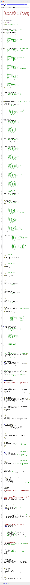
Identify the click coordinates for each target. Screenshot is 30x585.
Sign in (28, 1)
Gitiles (5, 583)
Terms (10, 583)
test (26, 4)
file (18, 7)
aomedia (2, 4)
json (28, 583)
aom (5, 4)
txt (26, 583)
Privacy (7, 583)
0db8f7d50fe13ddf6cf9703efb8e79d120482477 (15, 4)
